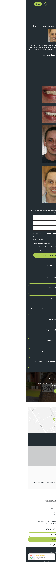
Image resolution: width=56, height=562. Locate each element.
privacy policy (36, 250)
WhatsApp (9, 246)
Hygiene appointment (13, 236)
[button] (11, 4)
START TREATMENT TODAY (28, 255)
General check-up (30, 236)
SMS (19, 246)
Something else (11, 239)
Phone (27, 246)
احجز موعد (28, 534)
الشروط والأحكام (28, 552)
